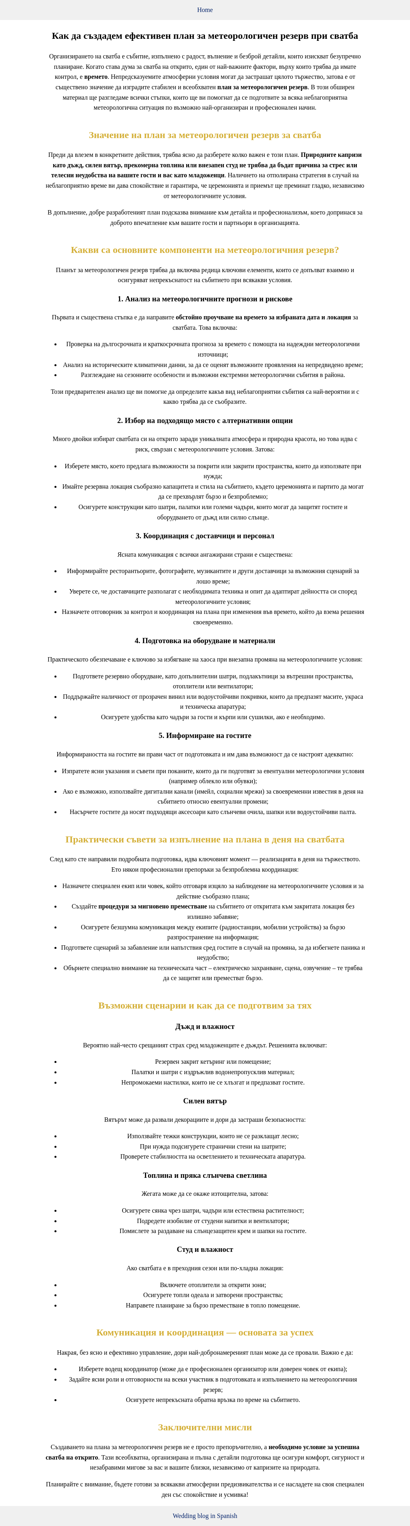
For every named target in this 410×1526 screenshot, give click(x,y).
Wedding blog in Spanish (205, 1515)
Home (205, 9)
